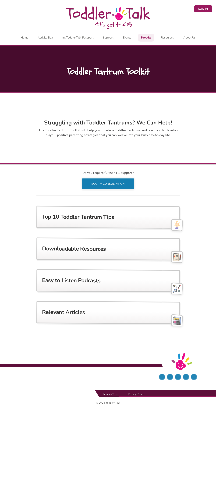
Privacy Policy (136, 394)
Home (24, 37)
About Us (189, 37)
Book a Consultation (108, 184)
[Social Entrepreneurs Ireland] (38, 377)
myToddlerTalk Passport (77, 37)
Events (127, 37)
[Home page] (108, 17)
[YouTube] (194, 377)
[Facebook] (162, 377)
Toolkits (146, 37)
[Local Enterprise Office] (108, 377)
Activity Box (45, 37)
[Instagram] (178, 377)
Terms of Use (110, 394)
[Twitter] (170, 377)
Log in (203, 9)
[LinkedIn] (186, 377)
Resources (167, 37)
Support (108, 37)
